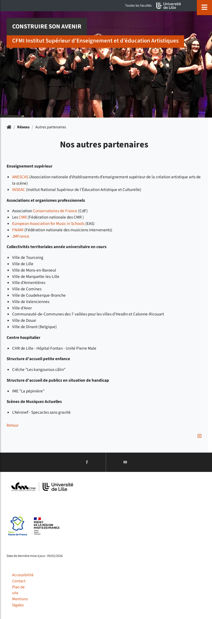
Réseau (23, 127)
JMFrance (20, 236)
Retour (12, 425)
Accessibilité (22, 575)
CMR (23, 217)
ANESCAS (20, 177)
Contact (18, 581)
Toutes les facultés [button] (138, 5)
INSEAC (18, 190)
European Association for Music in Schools (48, 223)
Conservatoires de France (55, 211)
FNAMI (17, 230)
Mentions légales (20, 602)
